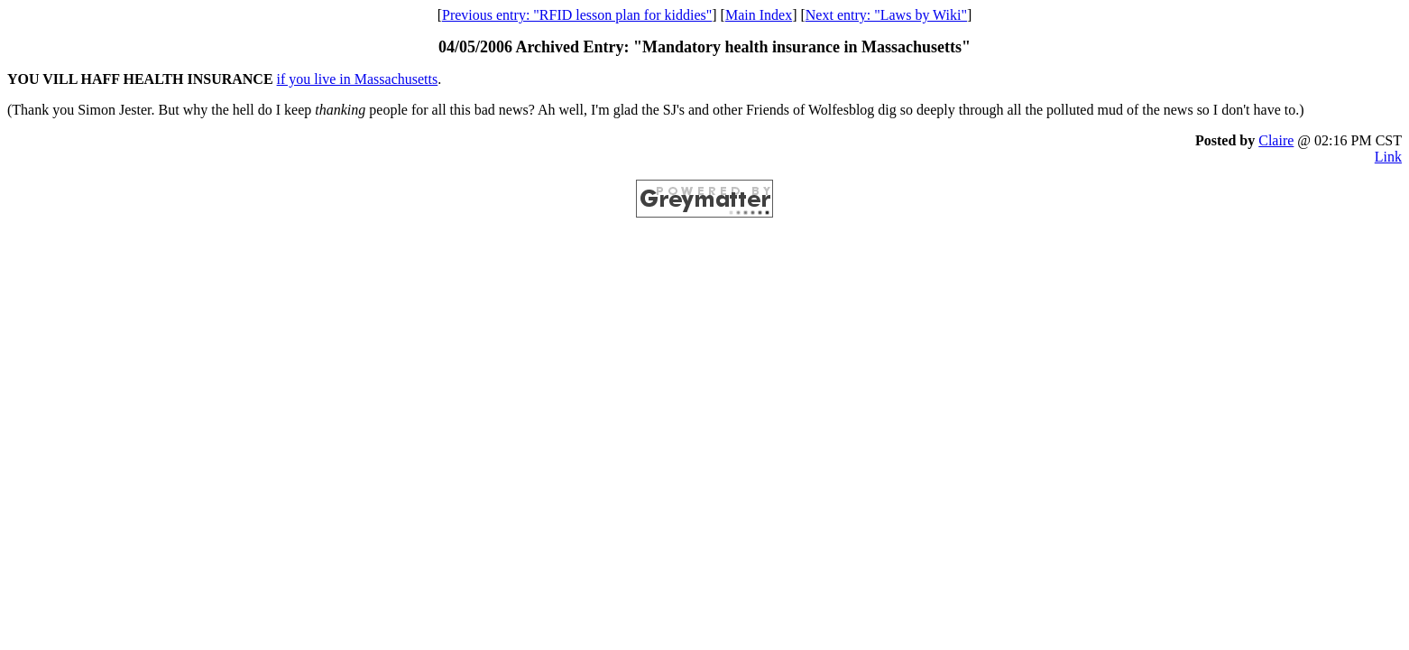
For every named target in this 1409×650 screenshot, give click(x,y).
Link (1388, 156)
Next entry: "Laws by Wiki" (886, 15)
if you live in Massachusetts (357, 79)
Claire (1276, 140)
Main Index (758, 15)
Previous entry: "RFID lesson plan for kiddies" (577, 15)
